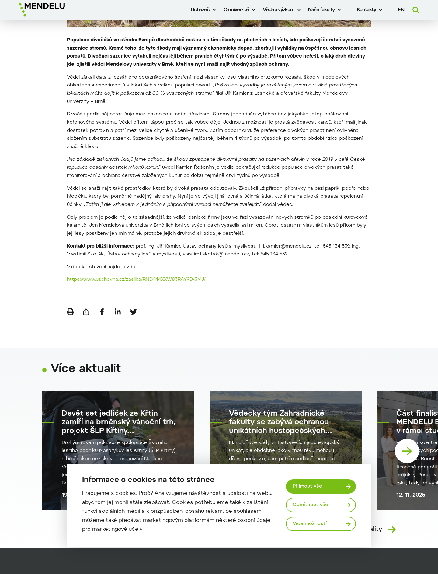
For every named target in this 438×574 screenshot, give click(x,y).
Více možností (310, 523)
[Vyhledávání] (415, 10)
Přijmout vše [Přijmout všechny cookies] (307, 486)
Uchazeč (200, 10)
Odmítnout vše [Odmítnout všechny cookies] (310, 504)
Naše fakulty (321, 10)
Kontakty (366, 10)
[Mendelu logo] (55, 10)
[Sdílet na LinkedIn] (117, 311)
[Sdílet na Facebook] (102, 311)
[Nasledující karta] (407, 451)
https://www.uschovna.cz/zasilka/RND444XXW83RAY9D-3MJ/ (136, 279)
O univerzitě (236, 10)
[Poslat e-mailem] (86, 311)
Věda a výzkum (278, 10)
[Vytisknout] (70, 311)
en (401, 10)
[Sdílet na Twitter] (133, 311)
